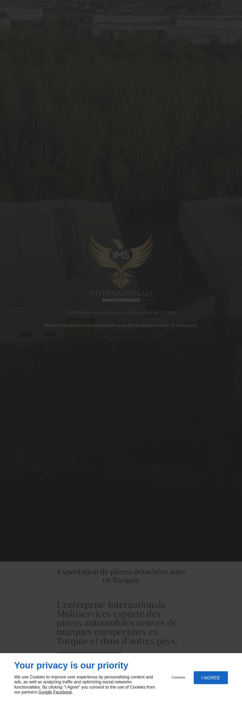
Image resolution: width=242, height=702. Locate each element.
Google (45, 692)
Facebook (62, 692)
